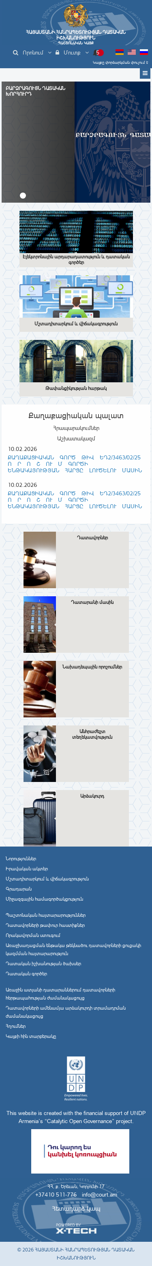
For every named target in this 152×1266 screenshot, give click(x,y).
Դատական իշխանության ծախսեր (43, 963)
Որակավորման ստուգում (33, 935)
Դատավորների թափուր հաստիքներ (45, 925)
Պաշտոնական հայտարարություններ (46, 915)
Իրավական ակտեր (27, 869)
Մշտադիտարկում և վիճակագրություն (47, 879)
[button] (23, 196)
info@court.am (99, 1194)
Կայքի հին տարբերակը (31, 1036)
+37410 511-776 (56, 1194)
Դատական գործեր (26, 974)
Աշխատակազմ (76, 438)
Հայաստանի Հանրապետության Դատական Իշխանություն (76, 37)
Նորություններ (21, 858)
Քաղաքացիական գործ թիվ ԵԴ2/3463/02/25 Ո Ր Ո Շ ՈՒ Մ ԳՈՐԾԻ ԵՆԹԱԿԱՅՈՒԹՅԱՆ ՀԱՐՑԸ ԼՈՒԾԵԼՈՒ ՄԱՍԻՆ (75, 464)
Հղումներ (16, 1026)
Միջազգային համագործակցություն (44, 899)
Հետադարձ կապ (76, 1208)
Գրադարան (19, 889)
